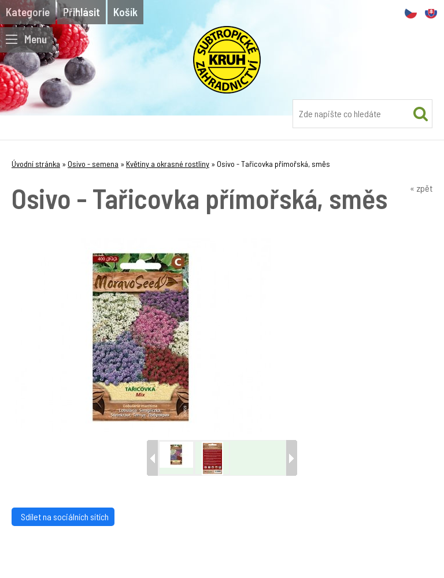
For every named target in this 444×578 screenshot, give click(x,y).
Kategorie (28, 11)
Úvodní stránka (36, 164)
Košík (125, 11)
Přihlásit (81, 11)
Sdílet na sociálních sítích (63, 516)
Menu (26, 39)
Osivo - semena (93, 164)
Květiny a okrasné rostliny (167, 164)
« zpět (421, 187)
